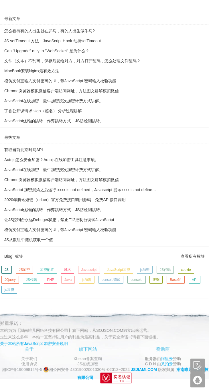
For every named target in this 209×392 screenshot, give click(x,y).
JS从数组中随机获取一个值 (28, 239)
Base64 (176, 280)
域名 (67, 270)
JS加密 (24, 270)
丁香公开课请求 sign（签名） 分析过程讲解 (43, 111)
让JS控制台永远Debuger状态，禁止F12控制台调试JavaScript (59, 219)
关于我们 (29, 358)
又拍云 (167, 363)
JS (7, 270)
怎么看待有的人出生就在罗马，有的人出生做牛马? (49, 31)
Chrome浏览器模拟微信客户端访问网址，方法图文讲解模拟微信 (61, 91)
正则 (156, 280)
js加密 (144, 270)
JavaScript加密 (118, 270)
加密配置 (47, 270)
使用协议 (29, 363)
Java (68, 280)
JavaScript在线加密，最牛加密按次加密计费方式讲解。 (53, 101)
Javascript (89, 270)
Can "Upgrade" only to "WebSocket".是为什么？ (46, 51)
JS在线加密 (87, 363)
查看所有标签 (193, 256)
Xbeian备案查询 (88, 358)
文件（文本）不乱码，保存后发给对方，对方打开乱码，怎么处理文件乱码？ (72, 61)
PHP (50, 280)
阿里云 (167, 358)
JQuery (10, 280)
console (136, 280)
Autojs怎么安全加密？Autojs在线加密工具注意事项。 (51, 159)
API (194, 280)
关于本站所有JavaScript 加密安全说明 (34, 343)
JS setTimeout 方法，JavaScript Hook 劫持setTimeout (52, 41)
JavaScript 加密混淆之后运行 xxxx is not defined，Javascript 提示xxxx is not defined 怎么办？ (80, 189)
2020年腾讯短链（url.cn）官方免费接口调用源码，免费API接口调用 (65, 199)
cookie (186, 270)
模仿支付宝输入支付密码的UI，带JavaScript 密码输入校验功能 (60, 81)
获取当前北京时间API (23, 149)
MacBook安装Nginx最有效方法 (31, 71)
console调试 (111, 280)
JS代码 (165, 270)
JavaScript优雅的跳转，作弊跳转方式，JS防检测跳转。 (54, 121)
